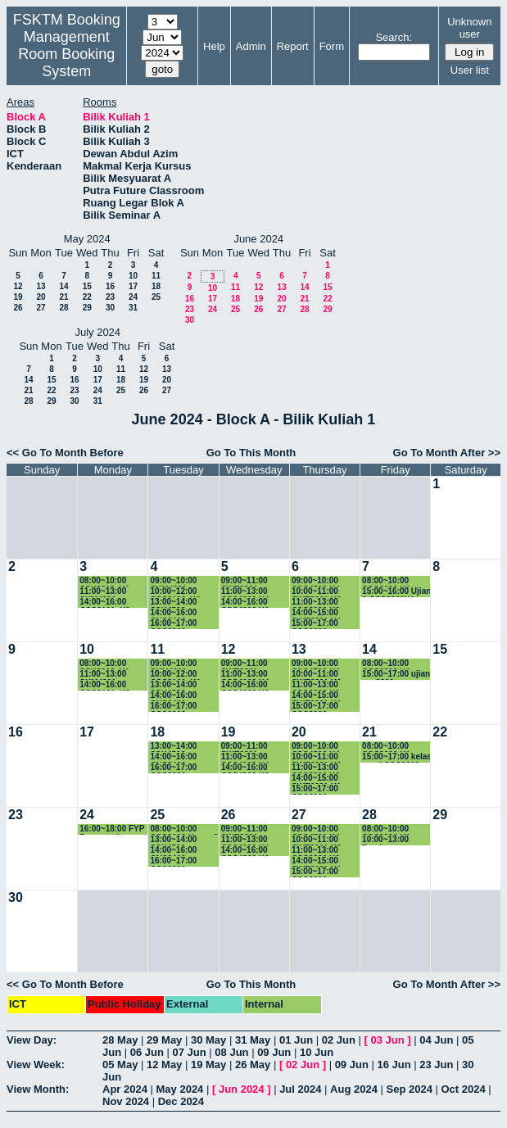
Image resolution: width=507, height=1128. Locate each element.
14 (63, 286)
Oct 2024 (463, 1089)
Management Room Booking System (66, 54)
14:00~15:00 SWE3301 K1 (317, 613)
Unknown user (469, 28)
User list (469, 70)
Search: (393, 37)
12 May (164, 1064)
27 (40, 307)
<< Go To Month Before (65, 452)
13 (40, 286)
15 (87, 286)
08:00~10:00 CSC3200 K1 (386, 581)
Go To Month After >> (446, 452)
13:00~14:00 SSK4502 (173, 602)
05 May (120, 1064)
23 (110, 296)
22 (87, 296)
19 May (208, 1064)
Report (293, 46)
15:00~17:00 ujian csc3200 (396, 674)
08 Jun (231, 1052)
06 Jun (147, 1052)
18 (156, 286)
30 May (208, 1040)
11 (156, 275)
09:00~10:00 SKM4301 (173, 581)
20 (40, 296)
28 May (120, 1040)
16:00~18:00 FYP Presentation (111, 829)
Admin (251, 46)
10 (133, 275)
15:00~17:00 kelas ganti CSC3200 (397, 757)
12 (17, 286)
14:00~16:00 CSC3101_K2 (104, 602)
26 (17, 307)
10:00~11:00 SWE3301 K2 (317, 592)
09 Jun (274, 1052)
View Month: (38, 1089)
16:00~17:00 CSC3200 (173, 623)
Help (214, 46)
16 (110, 286)
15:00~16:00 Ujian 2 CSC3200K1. (396, 592)
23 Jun (436, 1064)
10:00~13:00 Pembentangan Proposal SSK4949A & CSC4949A (391, 840)
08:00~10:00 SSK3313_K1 (104, 581)
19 (17, 296)
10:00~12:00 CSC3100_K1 (175, 592)
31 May (252, 1040)
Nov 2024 (125, 1101)
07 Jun (189, 1052)
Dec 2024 (181, 1101)
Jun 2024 (242, 1089)
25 (156, 296)
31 (133, 307)
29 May (164, 1040)
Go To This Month (251, 452)
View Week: (36, 1064)
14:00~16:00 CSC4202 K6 (245, 602)
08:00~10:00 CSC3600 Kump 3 (184, 829)
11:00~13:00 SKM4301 (102, 592)
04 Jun (436, 1040)
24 (133, 296)
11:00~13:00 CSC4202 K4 (245, 592)
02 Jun (338, 1040)
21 (63, 296)
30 (110, 307)
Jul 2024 (300, 1089)
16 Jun (393, 1064)
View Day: (32, 1040)
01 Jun (296, 1040)
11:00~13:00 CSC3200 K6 (316, 602)
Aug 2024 (354, 1089)
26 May (252, 1064)
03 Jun (387, 1040)
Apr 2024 (124, 1089)
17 (133, 286)
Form (331, 46)
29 (87, 307)
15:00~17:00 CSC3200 (315, 623)
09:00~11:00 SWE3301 (244, 581)
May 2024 (180, 1089)
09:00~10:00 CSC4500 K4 (316, 581)
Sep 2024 (409, 1089)
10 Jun (316, 1052)
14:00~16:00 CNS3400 (173, 613)
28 (63, 307)
